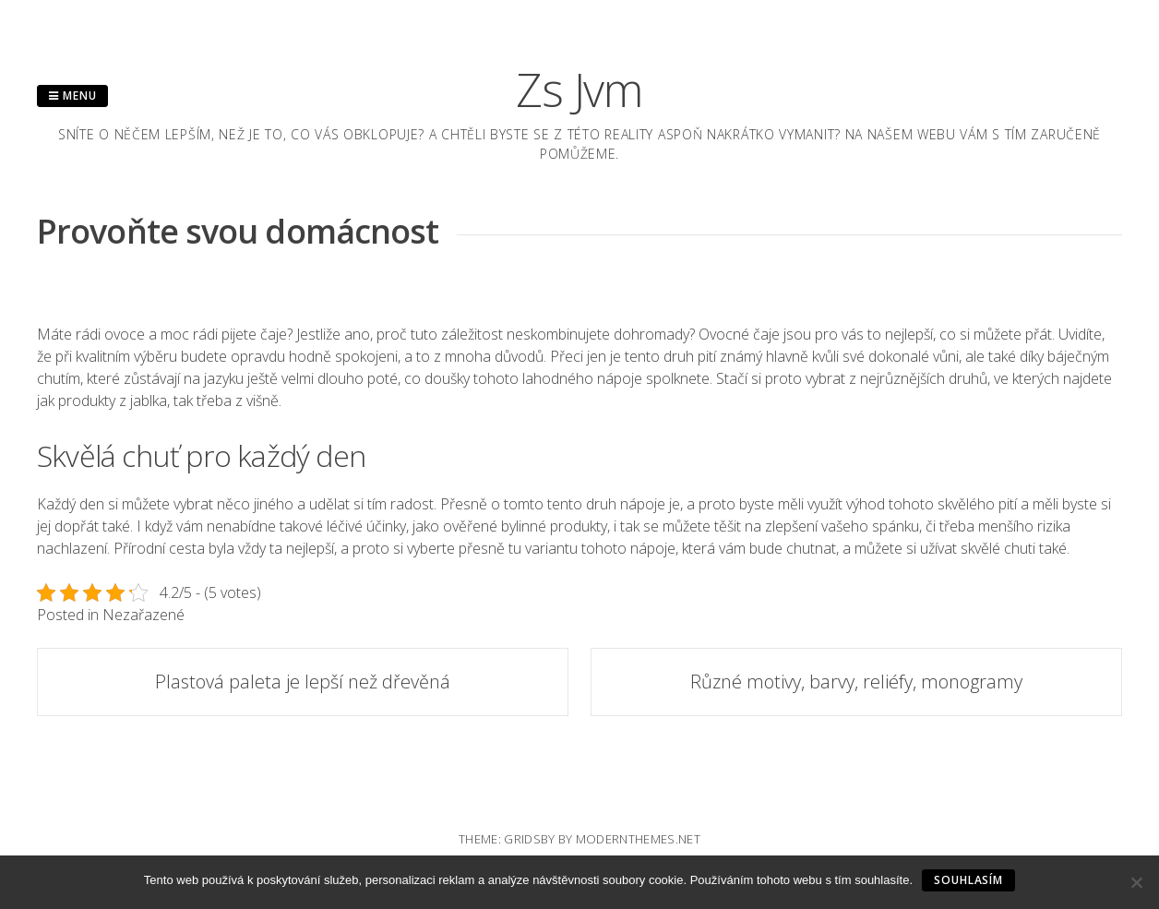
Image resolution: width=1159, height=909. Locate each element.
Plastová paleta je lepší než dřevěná (302, 681)
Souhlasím (968, 880)
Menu (72, 95)
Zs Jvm (579, 89)
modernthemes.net (638, 839)
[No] (1136, 882)
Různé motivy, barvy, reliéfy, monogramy (856, 681)
